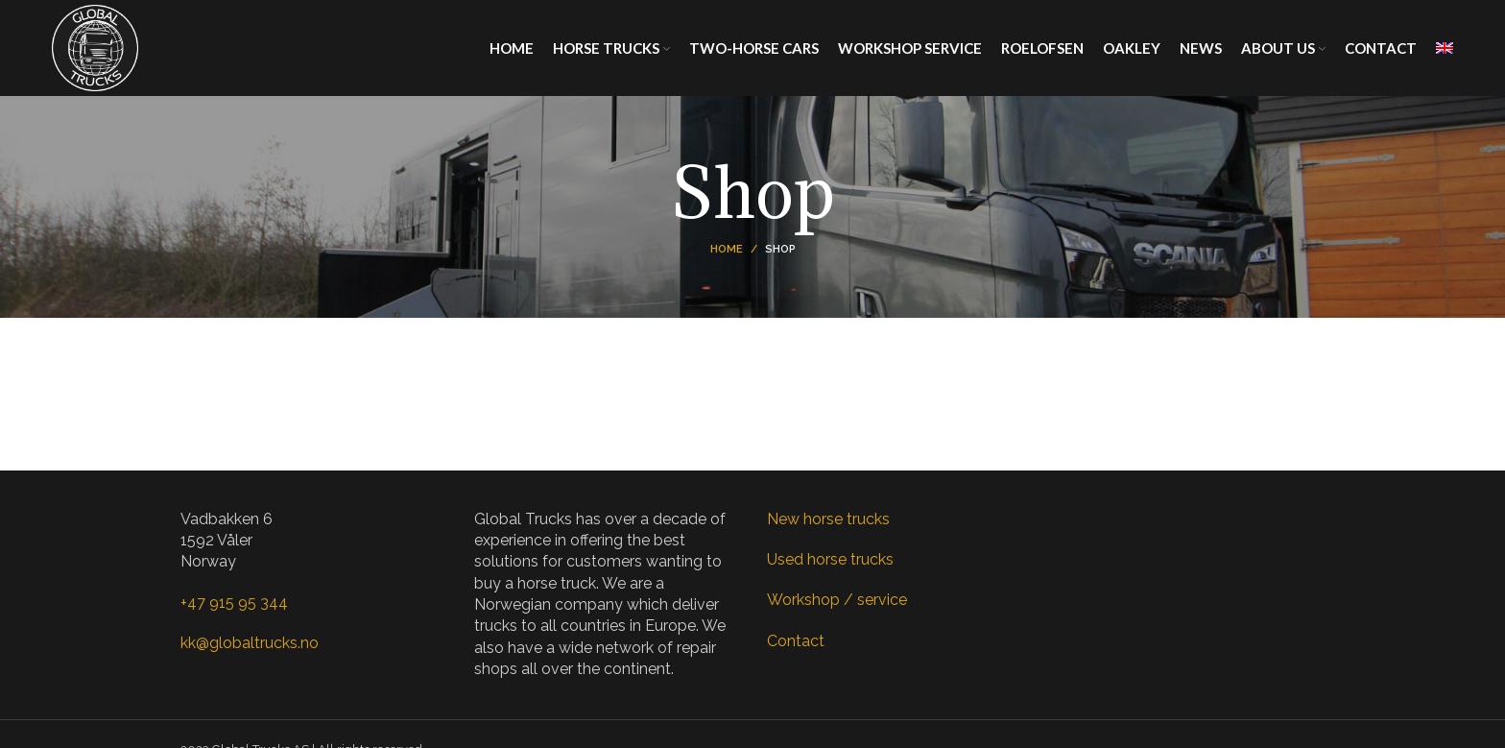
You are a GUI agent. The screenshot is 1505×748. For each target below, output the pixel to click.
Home (726, 249)
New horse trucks (828, 519)
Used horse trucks (830, 559)
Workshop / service (837, 600)
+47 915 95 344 (234, 602)
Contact (795, 641)
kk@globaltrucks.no (249, 643)
